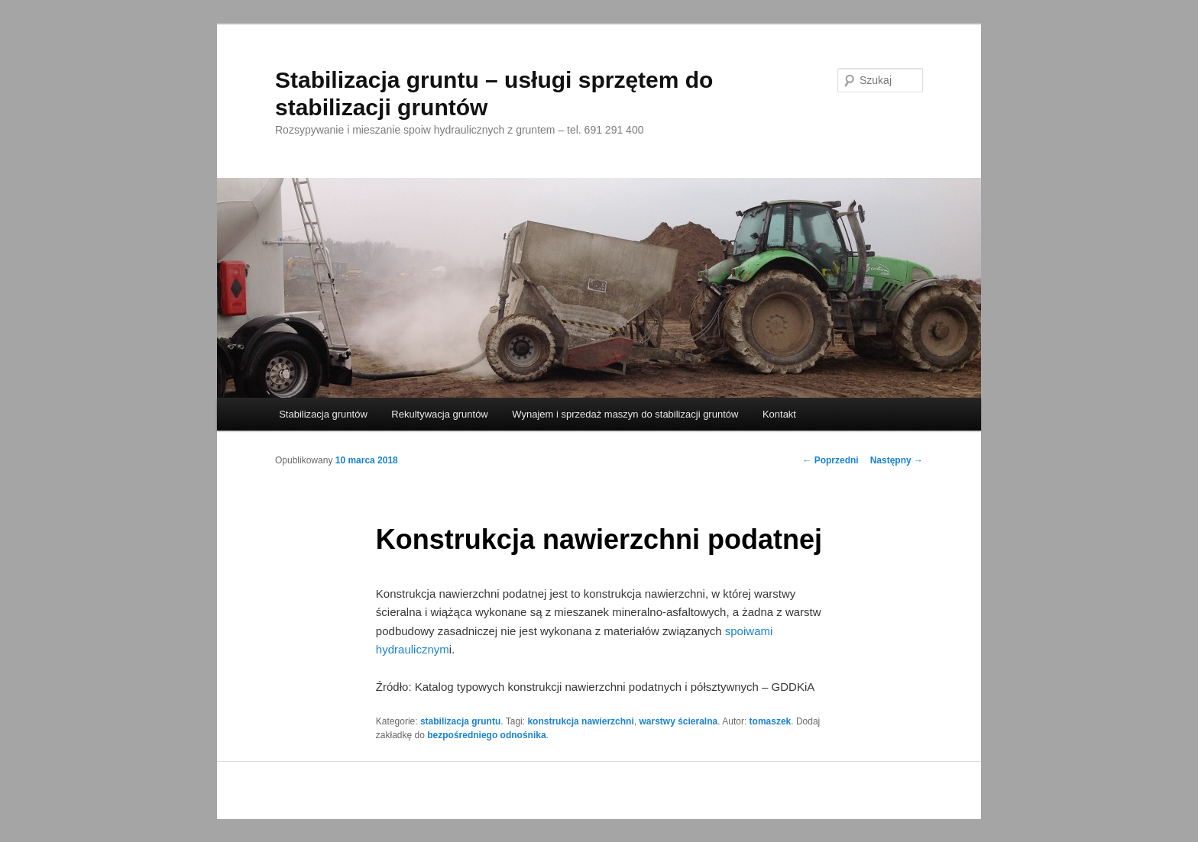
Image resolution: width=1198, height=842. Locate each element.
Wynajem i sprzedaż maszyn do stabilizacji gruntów (625, 414)
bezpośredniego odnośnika (486, 735)
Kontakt (779, 414)
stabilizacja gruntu (460, 721)
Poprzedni (830, 460)
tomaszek (771, 721)
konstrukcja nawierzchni (580, 721)
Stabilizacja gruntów (323, 414)
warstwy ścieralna (678, 721)
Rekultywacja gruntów (439, 414)
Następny (896, 460)
